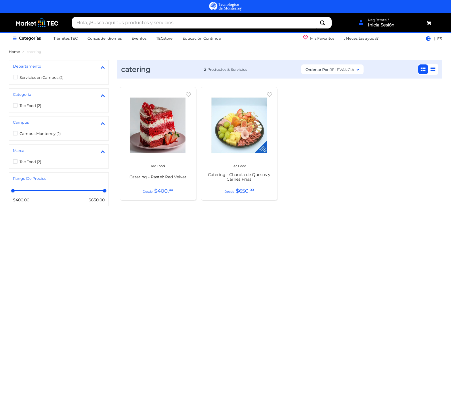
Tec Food (30, 105)
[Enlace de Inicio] (14, 52)
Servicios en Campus (42, 77)
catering (34, 52)
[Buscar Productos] (323, 22)
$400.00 (21, 200)
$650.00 (95, 200)
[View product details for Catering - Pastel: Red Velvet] (158, 143)
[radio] (423, 69)
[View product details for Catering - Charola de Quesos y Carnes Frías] (239, 143)
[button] (58, 67)
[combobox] (202, 22)
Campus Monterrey (40, 133)
